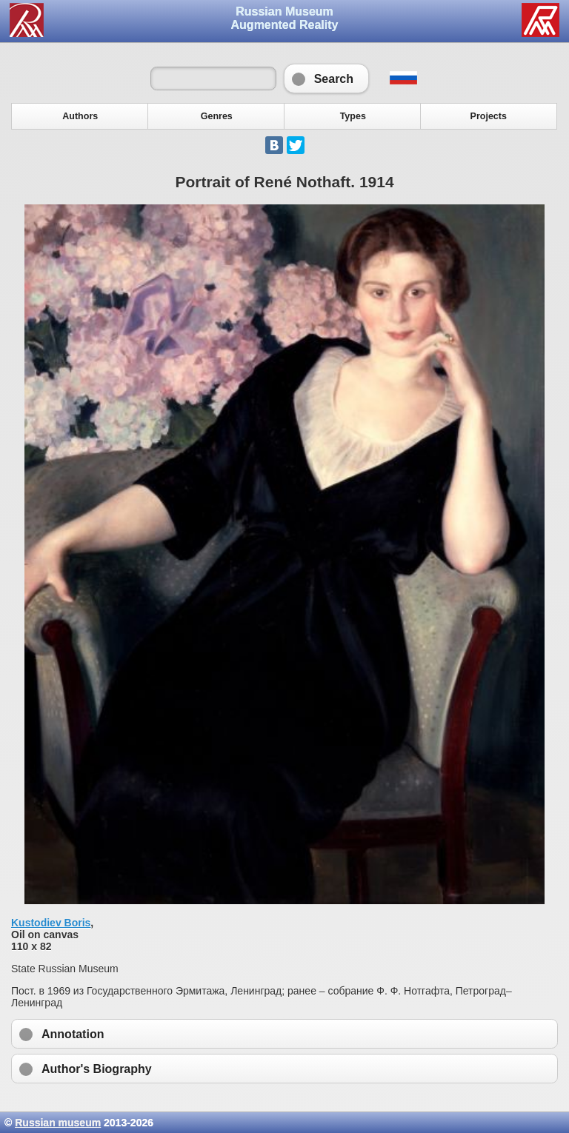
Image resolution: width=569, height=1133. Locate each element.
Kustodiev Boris (50, 923)
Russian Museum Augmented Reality (285, 18)
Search (326, 78)
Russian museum (58, 1123)
